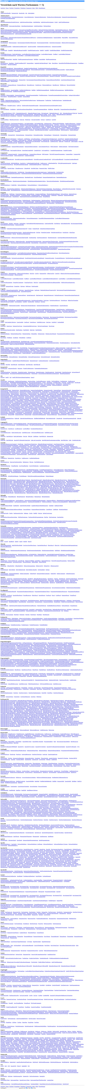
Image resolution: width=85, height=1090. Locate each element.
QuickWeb (44, 692)
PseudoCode (67, 141)
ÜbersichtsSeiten (36, 763)
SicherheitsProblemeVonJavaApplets (9, 385)
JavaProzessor (11, 381)
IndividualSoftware (36, 803)
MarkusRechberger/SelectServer (23, 703)
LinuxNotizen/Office (37, 449)
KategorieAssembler (56, 46)
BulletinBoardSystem (5, 905)
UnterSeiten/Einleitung (6, 767)
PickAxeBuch (4, 96)
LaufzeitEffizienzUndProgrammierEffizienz (11, 630)
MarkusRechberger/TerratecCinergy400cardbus (39, 721)
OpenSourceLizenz (12, 581)
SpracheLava (11, 428)
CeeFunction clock (19, 127)
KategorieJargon (54, 412)
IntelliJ (7, 377)
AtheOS (17, 541)
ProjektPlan (29, 676)
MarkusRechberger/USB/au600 (19, 719)
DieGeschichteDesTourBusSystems (28, 100)
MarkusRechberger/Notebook (23, 480)
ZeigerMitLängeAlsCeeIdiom (35, 32)
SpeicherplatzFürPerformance (7, 313)
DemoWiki (64, 1037)
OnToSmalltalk (41, 569)
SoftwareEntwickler (5, 242)
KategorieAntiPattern (16, 410)
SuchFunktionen (4, 305)
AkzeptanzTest (62, 913)
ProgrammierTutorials (56, 633)
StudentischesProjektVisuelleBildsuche (9, 676)
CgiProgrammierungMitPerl (7, 501)
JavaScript (64, 382)
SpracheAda (21, 13)
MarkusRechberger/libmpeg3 (30, 485)
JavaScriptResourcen (41, 381)
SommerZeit (26, 1076)
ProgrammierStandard (65, 628)
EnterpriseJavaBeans (23, 385)
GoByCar (19, 105)
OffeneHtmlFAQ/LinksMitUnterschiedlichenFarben (68, 500)
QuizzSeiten (17, 696)
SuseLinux (29, 451)
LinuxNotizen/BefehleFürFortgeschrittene (45, 309)
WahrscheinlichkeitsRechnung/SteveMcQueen (63, 886)
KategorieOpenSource (51, 403)
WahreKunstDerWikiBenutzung (28, 189)
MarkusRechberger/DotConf (35, 712)
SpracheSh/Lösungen (33, 854)
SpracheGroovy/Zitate (54, 859)
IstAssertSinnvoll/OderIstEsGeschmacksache (48, 373)
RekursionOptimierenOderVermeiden (24, 555)
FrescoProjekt (43, 675)
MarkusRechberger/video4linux (71, 491)
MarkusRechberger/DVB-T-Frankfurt (72, 485)
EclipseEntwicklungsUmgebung (47, 228)
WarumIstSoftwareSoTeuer (64, 810)
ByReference (4, 105)
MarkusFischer (43, 487)
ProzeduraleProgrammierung (44, 651)
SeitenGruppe (44, 763)
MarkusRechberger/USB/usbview (58, 701)
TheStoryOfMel (71, 560)
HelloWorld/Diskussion (66, 213)
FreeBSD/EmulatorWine (66, 50)
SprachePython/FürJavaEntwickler (34, 241)
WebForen (79, 1031)
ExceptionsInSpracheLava (7, 353)
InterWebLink (14, 364)
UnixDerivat (3, 985)
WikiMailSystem (74, 907)
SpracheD (72, 850)
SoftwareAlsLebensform (6, 32)
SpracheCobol (58, 851)
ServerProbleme (69, 618)
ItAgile (56, 22)
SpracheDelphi (29, 851)
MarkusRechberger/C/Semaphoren (8, 115)
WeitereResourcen (75, 734)
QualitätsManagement (38, 471)
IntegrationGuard (34, 360)
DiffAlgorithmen (4, 26)
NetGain (40, 513)
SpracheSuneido (14, 862)
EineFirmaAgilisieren (42, 237)
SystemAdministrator (28, 904)
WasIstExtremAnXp (72, 1069)
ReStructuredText (48, 923)
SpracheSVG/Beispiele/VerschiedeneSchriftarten (40, 74)
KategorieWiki (34, 409)
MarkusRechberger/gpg (53, 487)
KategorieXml (74, 391)
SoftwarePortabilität (14, 813)
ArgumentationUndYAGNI (68, 980)
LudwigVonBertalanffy (63, 1012)
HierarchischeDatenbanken (53, 181)
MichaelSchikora (30, 496)
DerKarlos (78, 189)
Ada (26, 13)
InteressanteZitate (15, 1080)
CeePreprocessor (48, 123)
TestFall (2, 912)
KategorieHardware (55, 413)
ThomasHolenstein (78, 936)
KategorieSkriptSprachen (27, 410)
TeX (29, 1066)
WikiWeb (49, 1031)
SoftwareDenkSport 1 (43, 185)
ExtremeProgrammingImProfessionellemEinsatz (41, 341)
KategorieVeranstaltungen (18, 398)
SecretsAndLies (4, 37)
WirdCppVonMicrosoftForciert (8, 1010)
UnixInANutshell (68, 349)
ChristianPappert (48, 135)
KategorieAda (15, 13)
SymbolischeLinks (76, 440)
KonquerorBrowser (12, 85)
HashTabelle (26, 330)
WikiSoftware (44, 809)
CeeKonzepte (48, 126)
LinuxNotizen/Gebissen (59, 444)
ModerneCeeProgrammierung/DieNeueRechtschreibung (63, 200)
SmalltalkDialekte (42, 795)
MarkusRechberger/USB (58, 486)
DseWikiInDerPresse (15, 190)
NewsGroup (51, 326)
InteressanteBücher (5, 109)
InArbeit (2, 348)
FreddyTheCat (21, 928)
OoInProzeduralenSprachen (7, 350)
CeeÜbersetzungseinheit (22, 130)
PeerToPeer (47, 945)
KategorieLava (23, 392)
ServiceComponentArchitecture (8, 777)
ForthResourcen (77, 735)
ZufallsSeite (54, 759)
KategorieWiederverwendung (42, 400)
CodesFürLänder (33, 312)
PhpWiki (30, 1048)
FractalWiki (54, 1048)
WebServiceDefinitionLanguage (8, 424)
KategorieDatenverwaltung (54, 401)
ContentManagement (5, 472)
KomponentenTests (5, 918)
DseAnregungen (4, 42)
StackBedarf (20, 876)
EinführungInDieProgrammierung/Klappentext (35, 203)
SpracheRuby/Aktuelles (37, 741)
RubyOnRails (12, 569)
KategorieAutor (15, 390)
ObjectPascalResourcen (6, 546)
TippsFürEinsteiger (41, 312)
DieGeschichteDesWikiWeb (7, 1031)
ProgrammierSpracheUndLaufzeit (8, 851)
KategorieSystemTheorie (35, 395)
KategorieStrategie (41, 403)
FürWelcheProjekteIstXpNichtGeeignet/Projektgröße (65, 521)
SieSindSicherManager (13, 476)
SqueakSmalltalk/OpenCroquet (62, 581)
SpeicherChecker (68, 832)
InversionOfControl (17, 562)
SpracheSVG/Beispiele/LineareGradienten (70, 76)
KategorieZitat (70, 414)
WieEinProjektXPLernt (56, 232)
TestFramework (4, 295)
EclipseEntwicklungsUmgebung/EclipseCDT (17, 228)
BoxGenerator (46, 317)
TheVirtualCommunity (73, 146)
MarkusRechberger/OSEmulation (8, 480)
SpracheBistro (71, 857)
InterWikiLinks (29, 364)
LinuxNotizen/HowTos (57, 535)
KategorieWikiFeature (52, 414)
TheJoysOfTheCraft (12, 560)
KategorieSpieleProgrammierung (8, 400)
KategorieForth (26, 409)
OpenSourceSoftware (5, 580)
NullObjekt (57, 550)
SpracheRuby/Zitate (27, 741)
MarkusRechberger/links (20, 492)
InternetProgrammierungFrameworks (9, 649)
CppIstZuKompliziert (5, 372)
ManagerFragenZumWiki (12, 290)
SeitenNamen (69, 764)
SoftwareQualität (37, 813)
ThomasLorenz (13, 937)
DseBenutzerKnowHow (12, 80)
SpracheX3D (40, 850)
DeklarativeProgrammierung (50, 648)
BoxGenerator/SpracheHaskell (7, 318)
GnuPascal (26, 322)
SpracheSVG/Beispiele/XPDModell (9, 74)
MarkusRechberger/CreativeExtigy (33, 718)
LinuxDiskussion (28, 209)
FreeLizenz (46, 300)
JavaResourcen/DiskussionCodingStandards (53, 210)
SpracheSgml (59, 853)
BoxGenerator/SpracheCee (17, 123)
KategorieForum (9, 286)
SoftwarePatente (38, 808)
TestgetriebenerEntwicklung (23, 247)
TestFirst (15, 913)
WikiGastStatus (14, 1043)
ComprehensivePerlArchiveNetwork (52, 610)
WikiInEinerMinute (5, 349)
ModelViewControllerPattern (68, 601)
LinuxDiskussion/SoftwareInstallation (56, 208)
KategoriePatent (57, 390)
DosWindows (79, 1055)
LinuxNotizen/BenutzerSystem (68, 80)
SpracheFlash (49, 866)
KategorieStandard (5, 396)
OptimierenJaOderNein (39, 555)
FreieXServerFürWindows (69, 312)
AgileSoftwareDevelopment (47, 22)
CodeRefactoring (54, 141)
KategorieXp (21, 396)
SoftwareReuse (30, 801)
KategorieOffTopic (27, 413)
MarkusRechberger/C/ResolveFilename (24, 114)
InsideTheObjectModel (25, 505)
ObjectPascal (51, 545)
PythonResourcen (18, 689)
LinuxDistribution (61, 449)
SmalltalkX (18, 796)
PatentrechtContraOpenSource (31, 581)
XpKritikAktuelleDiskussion (24, 208)
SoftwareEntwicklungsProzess (24, 254)
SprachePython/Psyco (57, 689)
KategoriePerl (74, 395)
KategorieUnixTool (64, 392)
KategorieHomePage (5, 410)
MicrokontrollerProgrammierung (55, 642)
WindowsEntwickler (20, 241)
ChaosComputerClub (19, 155)
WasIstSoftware (31, 372)
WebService (18, 777)
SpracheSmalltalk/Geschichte (28, 796)
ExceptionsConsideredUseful (7, 159)
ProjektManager (23, 476)
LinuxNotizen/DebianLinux (50, 450)
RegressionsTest (16, 912)
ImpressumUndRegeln (6, 981)
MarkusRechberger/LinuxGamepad (9, 444)
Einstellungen (42, 8)
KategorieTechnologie (67, 400)
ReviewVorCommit (41, 1018)
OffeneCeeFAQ (50, 127)
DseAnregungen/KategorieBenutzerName (35, 80)
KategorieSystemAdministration (69, 17)
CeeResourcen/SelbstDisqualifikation (56, 735)
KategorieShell (15, 399)
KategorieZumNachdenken (37, 390)
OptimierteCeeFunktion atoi (7, 128)
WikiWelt (8, 1044)
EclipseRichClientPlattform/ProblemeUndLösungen (12, 621)
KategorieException (49, 258)
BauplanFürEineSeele (6, 237)
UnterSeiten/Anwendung (47, 766)
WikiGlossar (69, 1043)
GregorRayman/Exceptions (7, 263)
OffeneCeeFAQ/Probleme (58, 123)
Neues (7, 8)
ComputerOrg (4, 154)
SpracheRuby (18, 741)
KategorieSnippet (15, 394)
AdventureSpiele (12, 840)
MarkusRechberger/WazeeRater (62, 704)
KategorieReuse (35, 404)
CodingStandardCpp (52, 163)
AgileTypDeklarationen (64, 22)
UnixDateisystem (65, 985)
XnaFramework (39, 295)
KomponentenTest (68, 912)
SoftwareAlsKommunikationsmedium (9, 29)
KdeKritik (17, 418)
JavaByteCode (46, 140)
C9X (9, 1066)
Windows (3, 1057)
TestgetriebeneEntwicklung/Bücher (68, 109)
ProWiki (60, 1048)
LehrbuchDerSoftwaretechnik (68, 189)
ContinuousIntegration (54, 360)
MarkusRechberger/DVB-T (35, 483)
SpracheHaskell (73, 851)
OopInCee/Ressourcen (70, 123)
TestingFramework (13, 295)
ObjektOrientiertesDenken (48, 550)
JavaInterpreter (4, 368)
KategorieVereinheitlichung (75, 407)
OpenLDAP (72, 581)
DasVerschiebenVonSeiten (24, 764)
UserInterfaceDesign (25, 195)
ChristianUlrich (11, 135)
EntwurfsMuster (27, 509)
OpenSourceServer (64, 580)
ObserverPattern (79, 601)
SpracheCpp (23, 163)
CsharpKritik (27, 168)
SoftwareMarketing (5, 813)
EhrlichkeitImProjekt (15, 341)
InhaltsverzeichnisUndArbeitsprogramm (65, 976)
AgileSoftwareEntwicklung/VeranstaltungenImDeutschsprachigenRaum (17, 342)
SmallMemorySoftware (32, 790)
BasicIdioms (55, 63)
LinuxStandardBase (15, 448)
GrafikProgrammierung (31, 651)
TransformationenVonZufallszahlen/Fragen (10, 291)
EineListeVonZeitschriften (16, 462)
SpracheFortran (26, 867)
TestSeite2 (3, 913)
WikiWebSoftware (28, 809)
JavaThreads (77, 382)
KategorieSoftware (14, 392)
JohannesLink (50, 436)
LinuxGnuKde (20, 322)
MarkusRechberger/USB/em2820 (8, 712)
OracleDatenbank (38, 177)
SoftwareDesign (64, 194)
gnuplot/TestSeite (53, 758)
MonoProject (35, 669)
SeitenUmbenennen (58, 766)
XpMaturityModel (58, 505)
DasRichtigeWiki (51, 172)
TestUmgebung (24, 912)
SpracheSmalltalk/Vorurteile (7, 794)
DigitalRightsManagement (32, 469)
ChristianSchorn (28, 135)
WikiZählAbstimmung (33, 1046)
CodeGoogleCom (22, 140)
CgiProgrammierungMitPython (8, 500)
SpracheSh (77, 857)
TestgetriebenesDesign (20, 194)
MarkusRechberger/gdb (36, 480)
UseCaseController (35, 119)
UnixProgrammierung (68, 649)
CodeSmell (29, 140)
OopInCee (43, 127)
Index (33, 8)
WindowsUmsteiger (70, 1055)
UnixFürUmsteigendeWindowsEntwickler (68, 241)
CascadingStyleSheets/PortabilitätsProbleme (31, 619)
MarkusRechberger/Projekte (56, 489)
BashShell (15, 59)
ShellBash (36, 59)
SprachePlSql (4, 855)
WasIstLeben (14, 372)
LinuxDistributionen (5, 450)
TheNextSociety (4, 927)
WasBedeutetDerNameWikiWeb (19, 1032)
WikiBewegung (79, 1039)
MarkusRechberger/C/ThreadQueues (31, 115)
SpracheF (48, 849)
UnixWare (9, 985)
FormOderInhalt (71, 555)
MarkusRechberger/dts (57, 492)
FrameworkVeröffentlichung (7, 296)
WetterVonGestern (52, 1010)
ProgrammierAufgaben (51, 631)
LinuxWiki (18, 451)
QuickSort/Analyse (23, 692)
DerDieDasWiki (60, 172)
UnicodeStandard (21, 881)
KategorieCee (62, 128)
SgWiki (22, 1044)
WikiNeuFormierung (23, 517)
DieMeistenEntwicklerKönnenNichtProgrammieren (25, 522)
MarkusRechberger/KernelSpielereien (22, 705)
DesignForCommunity (6, 146)
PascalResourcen (27, 595)
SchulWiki (3, 1044)
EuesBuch (19, 96)
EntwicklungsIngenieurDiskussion (52, 213)
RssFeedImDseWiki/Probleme (7, 224)
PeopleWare (31, 1022)
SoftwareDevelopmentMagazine (8, 808)
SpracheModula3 (51, 863)
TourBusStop (48, 100)
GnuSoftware (33, 322)
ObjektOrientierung (5, 550)
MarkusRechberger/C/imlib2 (40, 114)
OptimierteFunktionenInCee (25, 128)
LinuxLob (29, 446)
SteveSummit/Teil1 (24, 887)
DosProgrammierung (17, 650)
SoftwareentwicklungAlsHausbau (20, 32)
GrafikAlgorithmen (38, 26)
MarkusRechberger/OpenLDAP (40, 580)
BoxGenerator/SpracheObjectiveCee (41, 128)
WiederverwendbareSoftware (68, 805)
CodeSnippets (14, 140)
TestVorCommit (18, 914)
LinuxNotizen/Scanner (22, 454)
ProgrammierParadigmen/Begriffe (8, 591)
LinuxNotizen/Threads (35, 448)
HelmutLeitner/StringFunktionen (28, 305)
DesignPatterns (46, 196)
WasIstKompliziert (5, 373)
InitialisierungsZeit (17, 1076)
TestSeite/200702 (73, 758)
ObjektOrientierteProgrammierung (18, 550)
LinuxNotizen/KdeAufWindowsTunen (59, 1058)
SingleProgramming (49, 666)
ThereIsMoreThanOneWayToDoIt (67, 945)
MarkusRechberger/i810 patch (42, 713)
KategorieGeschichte (5, 394)
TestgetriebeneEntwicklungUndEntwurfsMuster (11, 509)
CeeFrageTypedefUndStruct (43, 977)
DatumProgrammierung (19, 651)
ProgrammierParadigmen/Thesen (42, 591)
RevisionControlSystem (6, 904)
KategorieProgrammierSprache (21, 401)
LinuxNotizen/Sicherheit (60, 451)
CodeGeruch (20, 138)
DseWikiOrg (57, 223)
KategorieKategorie (65, 391)
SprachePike (74, 866)
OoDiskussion (4, 210)
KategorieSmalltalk (5, 392)
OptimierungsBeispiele (23, 74)
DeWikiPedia (76, 1043)
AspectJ (32, 377)
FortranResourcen (39, 734)
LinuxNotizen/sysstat (21, 450)
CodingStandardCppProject (35, 164)
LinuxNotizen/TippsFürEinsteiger (69, 310)
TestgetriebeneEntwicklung (64, 249)
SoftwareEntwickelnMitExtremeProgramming (43, 268)
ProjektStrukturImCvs (65, 342)
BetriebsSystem (50, 907)
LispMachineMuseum (34, 458)
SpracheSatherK (19, 860)
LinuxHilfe (13, 450)
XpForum (22, 286)
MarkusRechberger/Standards (33, 490)
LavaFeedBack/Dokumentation (31, 55)
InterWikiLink (37, 364)
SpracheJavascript (12, 863)
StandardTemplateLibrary (57, 881)
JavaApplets (13, 383)
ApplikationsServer (73, 771)
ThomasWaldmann (12, 936)
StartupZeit (42, 1076)
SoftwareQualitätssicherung (7, 812)
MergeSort (3, 819)
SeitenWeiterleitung (52, 763)
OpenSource (3, 578)
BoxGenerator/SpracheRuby (71, 317)
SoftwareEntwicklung (35, 249)
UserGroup (3, 326)
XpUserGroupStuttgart (43, 326)
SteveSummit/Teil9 (51, 887)
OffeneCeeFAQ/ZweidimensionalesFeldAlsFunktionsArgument (57, 32)
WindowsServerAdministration (54, 17)
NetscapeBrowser (5, 86)
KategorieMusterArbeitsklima (45, 408)
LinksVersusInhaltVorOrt (22, 1018)
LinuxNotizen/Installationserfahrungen (9, 445)
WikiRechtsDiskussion (71, 208)
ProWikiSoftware (73, 800)
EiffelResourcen (27, 735)
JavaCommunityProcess (44, 146)
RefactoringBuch (10, 95)
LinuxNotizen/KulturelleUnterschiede (37, 533)
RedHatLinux (67, 450)
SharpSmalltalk (39, 796)
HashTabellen (38, 330)
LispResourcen (25, 458)
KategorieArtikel (28, 412)
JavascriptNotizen (5, 532)
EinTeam (38, 232)
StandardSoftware (5, 800)
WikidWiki (16, 1037)
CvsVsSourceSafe (18, 828)
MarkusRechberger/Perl (68, 489)
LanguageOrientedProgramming (49, 423)
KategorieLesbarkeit (43, 409)
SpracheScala (4, 860)
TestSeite (11, 8)
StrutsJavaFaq (4, 381)
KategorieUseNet (44, 392)
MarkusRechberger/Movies (18, 487)
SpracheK (23, 853)
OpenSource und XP (5, 825)
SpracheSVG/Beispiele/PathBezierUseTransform (61, 995)
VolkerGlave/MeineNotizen (60, 530)
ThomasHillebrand (28, 936)
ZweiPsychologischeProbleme (50, 618)
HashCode (61, 141)
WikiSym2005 (23, 1048)
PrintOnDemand (4, 569)
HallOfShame (35, 562)
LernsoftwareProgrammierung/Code (9, 142)
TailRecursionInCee (5, 126)
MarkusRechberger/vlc (19, 491)
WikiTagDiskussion (5, 209)
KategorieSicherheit (74, 404)
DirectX (19, 1066)
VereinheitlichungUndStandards (28, 977)
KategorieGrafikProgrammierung (53, 396)
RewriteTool (23, 950)
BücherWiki (57, 109)
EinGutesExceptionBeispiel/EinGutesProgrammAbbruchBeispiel (15, 69)
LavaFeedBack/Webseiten (64, 54)
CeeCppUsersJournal (5, 163)
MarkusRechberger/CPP (22, 483)
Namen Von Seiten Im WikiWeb (16, 344)
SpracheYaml (43, 863)
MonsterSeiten (25, 766)
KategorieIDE (47, 413)
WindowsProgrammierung (40, 650)
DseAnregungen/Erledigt (42, 42)
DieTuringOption (51, 203)
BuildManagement (26, 472)
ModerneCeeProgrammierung (7, 127)
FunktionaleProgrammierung (75, 654)
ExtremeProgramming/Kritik (75, 268)
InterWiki (8, 364)
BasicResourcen (4, 63)
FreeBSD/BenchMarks (55, 50)
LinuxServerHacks (65, 446)
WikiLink (30, 436)
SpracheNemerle (68, 849)
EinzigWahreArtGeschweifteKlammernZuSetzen (51, 1084)
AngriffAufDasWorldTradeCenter (24, 1062)
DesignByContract (11, 105)
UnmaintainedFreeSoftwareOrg (23, 300)
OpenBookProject (60, 582)
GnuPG (2, 322)
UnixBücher (13, 109)
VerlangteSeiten (76, 764)
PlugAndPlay (65, 37)
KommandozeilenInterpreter (41, 368)
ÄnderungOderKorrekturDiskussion (9, 208)
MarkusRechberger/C (54, 113)
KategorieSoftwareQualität (7, 395)
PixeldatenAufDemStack (29, 876)
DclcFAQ (32, 273)
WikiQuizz (38, 696)
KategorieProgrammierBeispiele (59, 74)
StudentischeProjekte (53, 680)
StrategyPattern (30, 601)
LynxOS (6, 541)
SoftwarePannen (4, 805)
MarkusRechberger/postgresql (7, 486)
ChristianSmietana (20, 135)
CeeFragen (62, 124)
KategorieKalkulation (39, 407)
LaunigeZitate (50, 1080)
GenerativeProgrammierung (39, 649)
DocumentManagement (16, 472)
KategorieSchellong (36, 391)
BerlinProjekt (78, 673)
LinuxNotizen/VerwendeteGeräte (22, 537)
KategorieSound (43, 410)
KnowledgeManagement (6, 469)
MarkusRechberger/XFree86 (7, 492)
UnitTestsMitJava (55, 381)
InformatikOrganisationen (34, 356)
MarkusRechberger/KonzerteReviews (40, 703)
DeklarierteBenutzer (5, 81)
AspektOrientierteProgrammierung (26, 587)
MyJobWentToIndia (5, 945)
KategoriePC (55, 407)
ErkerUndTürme (56, 978)
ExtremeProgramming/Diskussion (58, 209)
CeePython (56, 124)
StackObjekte (39, 876)
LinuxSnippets (52, 449)
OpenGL (56, 578)
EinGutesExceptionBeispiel (7, 68)
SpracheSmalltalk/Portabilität (21, 795)
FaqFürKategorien (70, 309)
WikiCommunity (54, 146)
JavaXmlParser (20, 386)
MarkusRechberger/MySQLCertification (73, 722)
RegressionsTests (32, 918)
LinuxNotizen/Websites (6, 446)
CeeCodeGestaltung (28, 123)
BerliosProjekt (26, 675)
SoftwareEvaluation (64, 809)
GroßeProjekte (73, 680)
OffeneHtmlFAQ (12, 273)
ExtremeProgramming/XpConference (48, 664)
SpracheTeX (79, 853)
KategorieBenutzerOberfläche (53, 80)
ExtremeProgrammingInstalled (42, 269)
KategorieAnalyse (66, 395)
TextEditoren (26, 923)
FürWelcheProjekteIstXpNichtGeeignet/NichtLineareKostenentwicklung (17, 521)
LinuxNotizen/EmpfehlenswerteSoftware (67, 532)
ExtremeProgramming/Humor (62, 267)
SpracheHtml (56, 858)
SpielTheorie (16, 836)
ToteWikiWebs (80, 1044)
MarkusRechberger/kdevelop (45, 481)
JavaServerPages (31, 381)
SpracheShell (68, 781)
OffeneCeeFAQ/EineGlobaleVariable (19, 237)
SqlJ (11, 377)
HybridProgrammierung (69, 642)
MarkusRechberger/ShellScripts (74, 701)
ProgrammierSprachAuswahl (67, 632)
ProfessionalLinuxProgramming (8, 451)
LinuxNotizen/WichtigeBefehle (22, 535)
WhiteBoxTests (4, 919)
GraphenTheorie (23, 932)
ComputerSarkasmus (29, 155)
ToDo (77, 945)
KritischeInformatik (45, 356)
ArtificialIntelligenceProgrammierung (55, 650)
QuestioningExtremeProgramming (36, 267)
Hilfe (37, 8)
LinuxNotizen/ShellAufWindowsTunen (27, 1055)
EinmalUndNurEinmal (36, 978)
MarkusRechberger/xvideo (48, 483)
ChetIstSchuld (58, 372)
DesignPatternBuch (12, 96)
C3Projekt (11, 675)
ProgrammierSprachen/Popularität (32, 633)
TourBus (2, 100)
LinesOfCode (61, 138)
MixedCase (27, 119)
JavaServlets (65, 385)
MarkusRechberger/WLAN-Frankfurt (71, 490)
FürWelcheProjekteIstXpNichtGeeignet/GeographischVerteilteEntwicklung (66, 246)
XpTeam (2, 1069)
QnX (6, 1066)
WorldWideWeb (22, 1034)
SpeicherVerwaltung (59, 832)
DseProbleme (23, 223)
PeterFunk (16, 614)
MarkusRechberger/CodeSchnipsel (8, 138)
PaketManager (4, 476)
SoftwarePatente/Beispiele (43, 76)
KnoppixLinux (28, 449)
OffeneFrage (3, 566)
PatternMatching (22, 601)
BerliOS (25, 541)
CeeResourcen (27, 127)
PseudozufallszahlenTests (42, 918)
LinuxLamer (46, 449)
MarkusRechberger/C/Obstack (7, 114)
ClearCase (22, 119)
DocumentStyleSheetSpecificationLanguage (68, 423)
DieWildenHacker (59, 203)
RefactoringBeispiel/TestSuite (38, 69)
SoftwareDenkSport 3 (5, 185)
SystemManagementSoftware (46, 469)
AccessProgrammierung (6, 650)
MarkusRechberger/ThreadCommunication (10, 726)
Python (69, 687)
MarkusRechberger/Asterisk (66, 487)
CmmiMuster (49, 509)
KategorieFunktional (15, 404)
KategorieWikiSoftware (6, 398)
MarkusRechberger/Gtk (30, 489)
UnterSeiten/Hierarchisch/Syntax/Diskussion (55, 212)
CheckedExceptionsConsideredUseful (42, 159)
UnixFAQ (57, 273)
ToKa (11, 945)
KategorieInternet (43, 398)
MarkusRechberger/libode (6, 481)
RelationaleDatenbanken (6, 181)
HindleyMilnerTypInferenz (44, 962)
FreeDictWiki (31, 301)
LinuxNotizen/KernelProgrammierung (49, 528)
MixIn (78, 348)
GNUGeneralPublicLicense (37, 432)
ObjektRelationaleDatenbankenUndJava (37, 181)
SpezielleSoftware (22, 801)
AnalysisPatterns (4, 605)
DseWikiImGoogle (25, 341)
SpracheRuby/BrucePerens (7, 742)
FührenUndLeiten (79, 980)
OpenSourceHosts (74, 580)
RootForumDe (35, 286)
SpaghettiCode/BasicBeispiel (41, 63)
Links (70, 440)
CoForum (3, 286)
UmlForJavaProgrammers (6, 282)
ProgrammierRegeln (13, 628)
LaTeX (2, 1066)
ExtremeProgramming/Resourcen (57, 269)
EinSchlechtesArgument (6, 233)
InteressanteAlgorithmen (14, 26)
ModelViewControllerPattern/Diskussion (39, 206)
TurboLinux (60, 450)
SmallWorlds (12, 790)
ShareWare (24, 1022)
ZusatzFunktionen (64, 305)
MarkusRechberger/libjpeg (72, 483)
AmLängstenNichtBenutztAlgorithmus (9, 523)
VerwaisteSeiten (17, 766)
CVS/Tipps (29, 941)
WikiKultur (24, 1039)
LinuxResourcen (59, 445)
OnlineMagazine (4, 573)
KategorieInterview (42, 394)
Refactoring (51, 730)
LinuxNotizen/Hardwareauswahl (8, 449)
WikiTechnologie (26, 1045)
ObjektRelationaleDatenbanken (67, 181)
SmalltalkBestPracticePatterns (54, 605)
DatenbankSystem (29, 177)
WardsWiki (36, 1037)
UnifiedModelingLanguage (22, 424)
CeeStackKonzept (54, 128)
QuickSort (15, 692)
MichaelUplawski (21, 496)
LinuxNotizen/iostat (44, 446)
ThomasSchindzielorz (38, 936)
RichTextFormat (33, 923)
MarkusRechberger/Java (34, 385)
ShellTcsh (20, 782)
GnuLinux (48, 322)
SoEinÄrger (72, 232)
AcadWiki (26, 1043)
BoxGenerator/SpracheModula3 (36, 318)
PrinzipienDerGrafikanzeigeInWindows (10, 351)
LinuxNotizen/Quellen (42, 445)
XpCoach (47, 1069)
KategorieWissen (24, 394)
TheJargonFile (14, 928)
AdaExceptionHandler (6, 13)
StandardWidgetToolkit (31, 881)
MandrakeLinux (73, 446)
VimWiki (3, 1043)
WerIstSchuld (34, 373)
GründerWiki (18, 1039)
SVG (78, 746)
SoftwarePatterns (65, 605)
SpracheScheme (67, 863)
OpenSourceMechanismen (71, 582)
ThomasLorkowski (5, 937)
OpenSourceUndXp (16, 826)
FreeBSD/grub (4, 50)
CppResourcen (43, 163)
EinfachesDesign (73, 194)
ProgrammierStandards (26, 630)
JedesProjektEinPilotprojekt (29, 232)
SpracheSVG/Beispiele (55, 76)
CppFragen (74, 163)
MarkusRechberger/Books (7, 490)
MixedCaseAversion (14, 119)
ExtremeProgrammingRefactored (24, 268)
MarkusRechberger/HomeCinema (50, 712)
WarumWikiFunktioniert (45, 1048)
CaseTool (54, 119)
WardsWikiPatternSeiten (33, 600)
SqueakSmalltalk (77, 795)
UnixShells (42, 985)
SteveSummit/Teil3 (70, 887)
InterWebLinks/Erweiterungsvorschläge (51, 440)
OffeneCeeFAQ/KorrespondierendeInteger (70, 273)
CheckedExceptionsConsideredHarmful (24, 159)
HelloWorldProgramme (44, 1062)
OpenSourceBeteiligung (71, 578)
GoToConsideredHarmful (57, 159)
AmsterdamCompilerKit (27, 150)
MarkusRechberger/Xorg (44, 491)
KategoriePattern (79, 409)
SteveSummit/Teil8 (15, 887)
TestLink (25, 436)
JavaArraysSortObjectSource (29, 545)
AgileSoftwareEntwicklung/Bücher (25, 109)
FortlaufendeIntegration (6, 360)
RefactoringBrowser (47, 85)
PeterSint (27, 614)
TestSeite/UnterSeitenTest (59, 764)
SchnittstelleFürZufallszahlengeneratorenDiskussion (61, 206)
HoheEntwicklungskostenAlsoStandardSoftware (66, 816)
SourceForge (3, 827)
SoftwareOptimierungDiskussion (39, 208)
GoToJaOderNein (33, 554)
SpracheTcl (28, 862)
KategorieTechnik (37, 412)
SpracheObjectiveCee (5, 123)
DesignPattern (15, 196)
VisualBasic (81, 63)
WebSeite (48, 759)
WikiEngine (71, 1052)
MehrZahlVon (19, 1010)
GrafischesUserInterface (70, 999)
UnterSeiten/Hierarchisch (6, 763)
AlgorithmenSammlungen (27, 26)
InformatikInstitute (13, 356)
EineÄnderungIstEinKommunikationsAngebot (11, 232)
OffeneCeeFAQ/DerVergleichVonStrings (59, 1013)
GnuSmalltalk (60, 322)
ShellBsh (33, 90)
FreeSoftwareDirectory (55, 300)
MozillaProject (42, 669)
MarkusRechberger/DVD (6, 489)
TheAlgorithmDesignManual (53, 194)
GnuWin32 (54, 322)
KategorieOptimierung (34, 401)
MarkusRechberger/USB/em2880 (22, 716)
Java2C (49, 114)
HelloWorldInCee (65, 130)
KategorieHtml (60, 403)
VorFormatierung (11, 1018)
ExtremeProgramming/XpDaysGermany (10, 1071)
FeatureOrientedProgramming (23, 666)
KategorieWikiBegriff (74, 392)
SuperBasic (11, 63)
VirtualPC (11, 1003)
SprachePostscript (54, 855)
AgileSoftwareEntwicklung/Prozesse (9, 246)
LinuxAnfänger (49, 454)
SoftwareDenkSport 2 (32, 185)
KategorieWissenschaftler (25, 391)
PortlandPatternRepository (60, 600)
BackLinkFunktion (16, 54)
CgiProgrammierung (27, 642)
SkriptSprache (65, 851)
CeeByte (16, 128)
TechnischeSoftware (77, 814)
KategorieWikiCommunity (18, 146)
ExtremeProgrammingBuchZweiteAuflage (58, 95)
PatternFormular (76, 600)
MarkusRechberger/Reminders (32, 487)
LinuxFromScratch (32, 454)
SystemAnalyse (77, 904)
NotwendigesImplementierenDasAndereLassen (36, 172)
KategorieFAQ (43, 273)
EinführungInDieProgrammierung (42, 201)
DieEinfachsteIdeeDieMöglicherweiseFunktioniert (12, 203)
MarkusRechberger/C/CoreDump (48, 115)
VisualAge (3, 1007)
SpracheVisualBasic (12, 64)
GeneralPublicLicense (6, 432)
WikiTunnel (35, 1044)
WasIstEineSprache (52, 237)
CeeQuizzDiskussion (66, 127)
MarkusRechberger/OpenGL (40, 578)
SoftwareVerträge (34, 807)
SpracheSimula (11, 860)
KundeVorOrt (4, 1018)
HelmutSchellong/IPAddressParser (18, 750)
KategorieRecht (18, 413)
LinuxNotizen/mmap (5, 448)
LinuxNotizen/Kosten (24, 445)
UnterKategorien (17, 990)
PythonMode (24, 687)
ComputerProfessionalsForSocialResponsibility (49, 282)
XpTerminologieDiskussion (14, 210)
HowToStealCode (45, 141)
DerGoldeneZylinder (5, 190)
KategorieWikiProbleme (59, 399)
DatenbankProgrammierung (17, 177)
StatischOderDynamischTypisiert (8, 557)
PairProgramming (5, 659)
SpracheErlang (72, 853)
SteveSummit (43, 887)
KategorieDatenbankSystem (49, 177)
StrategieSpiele (4, 840)
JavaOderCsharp (34, 168)
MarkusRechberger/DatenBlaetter (66, 708)
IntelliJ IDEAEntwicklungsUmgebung (21, 377)
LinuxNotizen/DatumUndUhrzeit (19, 981)
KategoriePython (46, 412)
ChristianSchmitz (72, 135)
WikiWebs (15, 1041)
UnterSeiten (73, 766)
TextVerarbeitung (18, 923)
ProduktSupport (25, 625)
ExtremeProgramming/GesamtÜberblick (33, 659)
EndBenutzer (4, 80)
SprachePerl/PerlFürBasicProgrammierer (68, 63)
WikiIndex (73, 1044)
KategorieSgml (28, 414)
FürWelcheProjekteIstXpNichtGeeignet (47, 522)
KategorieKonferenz (63, 410)
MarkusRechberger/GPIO (19, 482)
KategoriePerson (46, 391)
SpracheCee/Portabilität (54, 130)
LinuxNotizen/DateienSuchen (7, 535)
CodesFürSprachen (60, 309)
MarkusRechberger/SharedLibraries (9, 723)
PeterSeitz (3, 614)
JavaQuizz (48, 385)
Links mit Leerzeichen (36, 440)
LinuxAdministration (29, 17)
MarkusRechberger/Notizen (56, 485)
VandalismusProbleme (6, 618)
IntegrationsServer (38, 772)
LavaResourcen (18, 428)
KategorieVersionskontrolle (29, 403)
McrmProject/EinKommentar (23, 233)
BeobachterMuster (63, 509)
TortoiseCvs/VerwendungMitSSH (60, 501)
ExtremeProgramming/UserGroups (9, 664)
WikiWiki (12, 1045)
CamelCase (48, 119)
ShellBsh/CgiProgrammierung (57, 90)
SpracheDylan (42, 858)
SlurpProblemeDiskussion (73, 212)
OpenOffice (20, 581)
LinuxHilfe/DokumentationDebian (46, 218)
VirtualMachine (14, 465)
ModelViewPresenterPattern (46, 600)
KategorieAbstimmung (6, 390)
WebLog (69, 1031)
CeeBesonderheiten (72, 126)
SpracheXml (78, 864)
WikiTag (2, 1040)
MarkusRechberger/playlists (21, 486)
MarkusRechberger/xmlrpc (73, 482)
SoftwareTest (79, 804)
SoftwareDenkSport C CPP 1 (8, 113)
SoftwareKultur (51, 816)
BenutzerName (14, 81)
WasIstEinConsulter (45, 232)
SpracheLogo (42, 866)
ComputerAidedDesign (23, 154)
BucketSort (3, 821)
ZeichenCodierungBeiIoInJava (38, 353)
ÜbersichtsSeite (44, 758)
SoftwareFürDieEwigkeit (28, 201)
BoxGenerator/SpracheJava (35, 317)
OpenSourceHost (45, 582)
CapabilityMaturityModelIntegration (20, 360)
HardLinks (3, 440)
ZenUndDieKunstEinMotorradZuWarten (20, 1084)
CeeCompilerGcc (75, 127)
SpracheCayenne (23, 857)
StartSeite (3, 8)
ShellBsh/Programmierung (19, 91)
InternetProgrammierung (6, 655)
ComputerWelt (77, 154)
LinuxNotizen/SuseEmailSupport (40, 900)
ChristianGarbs (55, 135)
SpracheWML (53, 864)
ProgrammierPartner (45, 633)
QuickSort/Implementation (34, 692)
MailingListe (26, 462)
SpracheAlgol (35, 866)
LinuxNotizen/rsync (69, 444)
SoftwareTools (20, 809)
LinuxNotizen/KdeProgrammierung (65, 536)
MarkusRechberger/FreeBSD (20, 50)
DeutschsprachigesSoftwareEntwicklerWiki (20, 242)
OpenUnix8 (80, 578)
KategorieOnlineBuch (20, 95)
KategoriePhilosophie (29, 400)
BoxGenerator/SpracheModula (57, 317)
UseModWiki (46, 995)
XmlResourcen (11, 735)
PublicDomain (4, 683)
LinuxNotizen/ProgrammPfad (7, 537)
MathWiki (42, 1040)
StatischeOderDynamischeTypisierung (56, 554)
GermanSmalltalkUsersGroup (30, 326)
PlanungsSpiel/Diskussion (6, 206)
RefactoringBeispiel (18, 68)
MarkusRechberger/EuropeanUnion (35, 719)
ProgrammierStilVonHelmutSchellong (65, 333)
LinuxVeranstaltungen (68, 445)
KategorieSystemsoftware (33, 392)
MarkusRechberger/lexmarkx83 (45, 482)
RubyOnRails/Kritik (50, 418)
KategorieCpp (45, 164)
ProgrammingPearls (63, 659)
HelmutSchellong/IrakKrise (54, 750)
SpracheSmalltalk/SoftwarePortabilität (55, 795)
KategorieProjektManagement (39, 414)
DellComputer (45, 154)
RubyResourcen (4, 737)
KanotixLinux (41, 453)
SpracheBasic (4, 64)
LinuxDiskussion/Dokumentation (8, 214)
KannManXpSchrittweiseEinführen (58, 1069)
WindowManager (49, 476)
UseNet (31, 513)
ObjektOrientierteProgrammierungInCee (29, 124)
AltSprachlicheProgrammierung (38, 645)
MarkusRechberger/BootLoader (8, 703)
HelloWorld (35, 1062)
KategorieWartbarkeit (24, 399)
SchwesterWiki (67, 1045)
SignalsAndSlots (57, 37)
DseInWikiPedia (23, 348)
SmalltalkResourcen (29, 734)
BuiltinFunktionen (54, 305)
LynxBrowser (4, 85)
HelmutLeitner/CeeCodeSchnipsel (8, 130)
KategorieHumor (4, 407)
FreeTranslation (18, 301)
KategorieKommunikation (77, 413)
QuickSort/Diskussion (38, 213)
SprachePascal (42, 595)
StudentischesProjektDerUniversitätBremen (31, 190)
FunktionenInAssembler (6, 46)
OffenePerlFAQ (4, 273)
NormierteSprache (19, 859)
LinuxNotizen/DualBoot (21, 536)
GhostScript (12, 754)
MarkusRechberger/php (6, 487)
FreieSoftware (4, 814)
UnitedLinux (20, 444)
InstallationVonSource (39, 827)
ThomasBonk (70, 936)
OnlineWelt (53, 573)
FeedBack (55, 54)
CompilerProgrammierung (56, 150)
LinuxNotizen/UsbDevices (29, 532)
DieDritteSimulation (36, 200)
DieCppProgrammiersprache (64, 163)
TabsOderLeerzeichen (23, 554)
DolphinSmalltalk (18, 794)
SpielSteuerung (43, 836)
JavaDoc (49, 381)
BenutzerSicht (22, 80)
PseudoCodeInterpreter (18, 141)
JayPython (3, 687)
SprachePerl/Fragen (29, 290)
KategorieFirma (76, 408)
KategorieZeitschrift (66, 390)
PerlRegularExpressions (6, 610)
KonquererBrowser (21, 85)
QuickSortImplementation (6, 692)
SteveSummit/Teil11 (5, 887)
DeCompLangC (45, 113)
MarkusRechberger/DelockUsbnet (58, 713)
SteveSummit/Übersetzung (46, 886)
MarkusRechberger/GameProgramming (48, 663)
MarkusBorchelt (44, 490)
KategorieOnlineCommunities (7, 413)
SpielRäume (50, 836)
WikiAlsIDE (72, 29)
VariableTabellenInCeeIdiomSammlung (10, 124)
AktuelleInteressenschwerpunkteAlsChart (33, 31)
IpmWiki (8, 1043)
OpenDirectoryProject (44, 581)
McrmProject (18, 669)
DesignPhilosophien (45, 195)
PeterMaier (39, 614)
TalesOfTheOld (42, 562)
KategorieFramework (49, 295)
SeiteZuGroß (35, 759)
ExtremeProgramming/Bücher (40, 109)
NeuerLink (3, 436)
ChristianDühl (4, 135)
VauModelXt (16, 505)
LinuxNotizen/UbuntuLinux (30, 444)
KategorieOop (43, 404)
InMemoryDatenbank (5, 177)
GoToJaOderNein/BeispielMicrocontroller (55, 69)
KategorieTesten (63, 412)
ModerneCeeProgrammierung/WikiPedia (60, 651)
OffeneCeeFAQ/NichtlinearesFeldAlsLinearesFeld (12, 31)
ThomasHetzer (63, 936)
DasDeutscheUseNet (18, 513)
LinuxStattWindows (69, 453)
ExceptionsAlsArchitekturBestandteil (52, 31)
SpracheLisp (18, 458)
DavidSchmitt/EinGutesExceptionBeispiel (47, 68)
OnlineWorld (33, 573)
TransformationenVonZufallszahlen (9, 1012)
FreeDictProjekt (11, 300)
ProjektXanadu (58, 673)
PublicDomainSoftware (33, 683)
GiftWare (14, 1022)
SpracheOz (46, 855)
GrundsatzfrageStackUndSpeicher (17, 832)
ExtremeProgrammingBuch (32, 95)
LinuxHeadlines (70, 451)
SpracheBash (42, 59)
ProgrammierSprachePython (63, 631)
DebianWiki (58, 1046)
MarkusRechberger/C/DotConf (70, 113)
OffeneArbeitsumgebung (29, 566)
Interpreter (20, 368)
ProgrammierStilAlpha (22, 632)
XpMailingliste (4, 1072)
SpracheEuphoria (14, 858)
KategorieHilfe (12, 412)
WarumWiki (20, 1052)
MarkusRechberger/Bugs (32, 481)
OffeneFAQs (47, 566)
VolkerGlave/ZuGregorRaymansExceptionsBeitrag (63, 262)
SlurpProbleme (4, 619)
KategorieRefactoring (25, 390)
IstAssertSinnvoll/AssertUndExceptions (23, 263)
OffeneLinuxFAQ (18, 274)
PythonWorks (26, 689)
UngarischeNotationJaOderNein (8, 555)
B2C (61, 113)
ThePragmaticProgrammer (61, 927)
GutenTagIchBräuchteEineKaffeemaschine (67, 237)
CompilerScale (37, 150)
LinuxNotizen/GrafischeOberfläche (9, 530)
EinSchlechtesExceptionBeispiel (8, 71)
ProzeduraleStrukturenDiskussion (74, 209)
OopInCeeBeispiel (70, 69)
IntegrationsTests (23, 918)
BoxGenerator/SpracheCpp (7, 164)
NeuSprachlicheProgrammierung (35, 517)
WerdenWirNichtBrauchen (7, 522)
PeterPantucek (46, 614)
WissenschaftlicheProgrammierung (54, 649)
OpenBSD (10, 50)
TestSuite (41, 914)
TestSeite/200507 (20, 759)
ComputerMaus (69, 154)
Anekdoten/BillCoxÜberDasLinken (9, 172)
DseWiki (11, 223)
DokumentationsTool (5, 950)
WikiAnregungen (13, 42)
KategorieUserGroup (17, 326)
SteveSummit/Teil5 (34, 887)
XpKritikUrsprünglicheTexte (7, 418)
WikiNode (45, 1039)
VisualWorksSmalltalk (64, 796)
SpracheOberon (70, 864)
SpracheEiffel (42, 854)
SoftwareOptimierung (56, 803)
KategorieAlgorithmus (6, 399)
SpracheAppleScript (52, 754)
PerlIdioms (9, 337)
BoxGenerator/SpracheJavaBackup (9, 386)
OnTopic (48, 569)
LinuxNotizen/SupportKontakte (75, 530)
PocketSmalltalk (33, 795)
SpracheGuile (57, 850)
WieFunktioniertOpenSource (7, 582)
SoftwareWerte (53, 804)
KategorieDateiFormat (67, 408)
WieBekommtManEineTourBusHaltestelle (10, 101)
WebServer (18, 771)
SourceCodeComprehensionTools (70, 140)
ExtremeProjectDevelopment (7, 267)
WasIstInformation (40, 372)
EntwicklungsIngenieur (64, 253)
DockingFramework (59, 295)
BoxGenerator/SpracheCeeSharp (59, 126)
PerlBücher (50, 109)
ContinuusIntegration (43, 360)
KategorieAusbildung (40, 396)
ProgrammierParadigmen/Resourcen (59, 591)
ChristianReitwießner (38, 135)
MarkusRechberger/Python (42, 489)
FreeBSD (47, 50)
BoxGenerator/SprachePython (51, 318)
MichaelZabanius (46, 496)
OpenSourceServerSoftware (63, 772)
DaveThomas (47, 936)
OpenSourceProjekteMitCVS (34, 501)
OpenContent (51, 580)
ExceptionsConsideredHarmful (71, 159)
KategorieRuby (45, 395)
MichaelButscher (12, 496)
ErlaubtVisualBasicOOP (20, 63)
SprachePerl (32, 609)
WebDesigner (37, 1034)
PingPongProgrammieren (20, 637)
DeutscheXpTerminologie (72, 1072)
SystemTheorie (4, 908)
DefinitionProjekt (50, 673)
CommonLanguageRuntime (51, 424)
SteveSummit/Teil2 (24, 886)
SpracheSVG (21, 746)
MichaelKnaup (4, 496)
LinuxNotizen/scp (25, 448)
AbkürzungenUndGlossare (66, 978)
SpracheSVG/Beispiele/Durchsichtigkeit (10, 76)
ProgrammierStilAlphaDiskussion (21, 206)
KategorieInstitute (32, 394)
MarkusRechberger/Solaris (57, 491)
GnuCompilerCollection (15, 150)
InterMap (3, 364)
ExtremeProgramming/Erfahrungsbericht (24, 269)
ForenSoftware (45, 813)
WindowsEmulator (61, 1055)
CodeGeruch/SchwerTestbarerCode (49, 138)
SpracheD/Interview (38, 857)
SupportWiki (59, 900)
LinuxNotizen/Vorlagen (46, 448)
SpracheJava (49, 382)
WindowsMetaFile (35, 1058)
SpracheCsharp (10, 168)
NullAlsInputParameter (67, 31)
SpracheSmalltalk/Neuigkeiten (8, 796)
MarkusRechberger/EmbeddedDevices (51, 718)
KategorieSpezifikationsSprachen (21, 395)
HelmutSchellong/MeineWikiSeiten (9, 764)
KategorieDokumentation (6, 218)
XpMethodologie (64, 1071)
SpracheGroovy (59, 863)
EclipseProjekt (36, 228)
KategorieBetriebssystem (6, 409)
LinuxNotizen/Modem (6, 453)
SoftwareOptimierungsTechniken (8, 809)
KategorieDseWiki (19, 224)
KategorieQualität (78, 396)
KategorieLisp (72, 398)
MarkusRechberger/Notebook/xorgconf (33, 710)
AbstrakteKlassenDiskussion (16, 209)
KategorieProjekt (57, 408)
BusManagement (40, 100)
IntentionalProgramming (6, 660)
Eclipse (30, 228)
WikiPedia (69, 1039)
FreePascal (37, 301)
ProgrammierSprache (40, 628)
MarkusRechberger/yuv (70, 486)
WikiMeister (42, 1046)
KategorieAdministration (40, 17)
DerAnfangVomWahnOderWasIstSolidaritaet (20, 373)
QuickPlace (49, 692)
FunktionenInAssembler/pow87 (19, 46)
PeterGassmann (9, 614)
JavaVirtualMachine (21, 383)
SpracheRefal (75, 863)
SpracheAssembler (32, 46)
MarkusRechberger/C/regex (34, 113)
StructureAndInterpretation (7, 38)
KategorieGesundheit (26, 404)
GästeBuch (3, 95)
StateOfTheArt (4, 560)
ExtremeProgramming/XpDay (16, 659)
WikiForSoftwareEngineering (68, 282)
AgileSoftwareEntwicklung (26, 22)
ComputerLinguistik (12, 154)
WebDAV (8, 1032)
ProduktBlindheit (43, 625)
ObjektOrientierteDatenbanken (20, 181)
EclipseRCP (3, 228)
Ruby (55, 741)
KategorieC (19, 115)
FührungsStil (41, 891)
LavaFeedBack (20, 55)
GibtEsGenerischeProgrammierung (9, 653)
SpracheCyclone (65, 854)
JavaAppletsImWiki (5, 341)
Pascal (53, 595)
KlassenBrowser (30, 85)
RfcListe (31, 462)
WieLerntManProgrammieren (7, 637)
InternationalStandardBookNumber (9, 881)
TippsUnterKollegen (5, 941)
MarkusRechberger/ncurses (59, 481)
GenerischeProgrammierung (39, 646)
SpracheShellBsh (14, 90)
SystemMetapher (61, 905)
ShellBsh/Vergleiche (5, 90)
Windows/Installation (25, 1058)
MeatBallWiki (62, 1043)
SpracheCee (57, 127)
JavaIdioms (15, 337)
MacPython (39, 689)
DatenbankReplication (61, 177)
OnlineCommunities (24, 573)
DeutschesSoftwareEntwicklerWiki (56, 242)
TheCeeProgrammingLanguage (46, 124)
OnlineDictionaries (70, 573)
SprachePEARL (4, 850)
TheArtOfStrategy (27, 562)
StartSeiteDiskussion (5, 213)
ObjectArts (57, 545)
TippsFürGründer (24, 312)
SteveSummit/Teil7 (60, 887)
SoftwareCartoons (53, 810)
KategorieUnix (80, 394)
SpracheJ (3, 377)
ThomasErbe (20, 936)
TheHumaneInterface (30, 928)
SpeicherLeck (38, 832)
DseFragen (16, 223)
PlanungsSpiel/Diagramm (26, 836)
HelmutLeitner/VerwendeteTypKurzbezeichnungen (18, 962)
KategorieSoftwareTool (6, 403)
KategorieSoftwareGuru (63, 398)
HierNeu (46, 517)
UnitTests (10, 919)
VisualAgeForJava (28, 282)
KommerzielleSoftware (55, 807)
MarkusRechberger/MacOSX (56, 703)
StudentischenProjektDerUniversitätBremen (52, 190)
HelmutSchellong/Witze (16, 333)
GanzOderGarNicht (61, 522)
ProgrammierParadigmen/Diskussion (41, 209)
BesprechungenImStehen (40, 342)
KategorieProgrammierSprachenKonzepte (71, 630)
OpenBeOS (11, 541)
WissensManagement (49, 471)
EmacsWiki (3, 1039)
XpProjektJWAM (57, 675)
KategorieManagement (17, 403)
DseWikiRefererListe (39, 462)
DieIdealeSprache (26, 200)
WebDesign (12, 194)
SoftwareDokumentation (32, 218)
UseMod (40, 995)
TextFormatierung (57, 923)
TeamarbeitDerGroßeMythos (13, 189)
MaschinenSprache (59, 860)
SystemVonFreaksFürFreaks (19, 310)
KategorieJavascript (51, 394)
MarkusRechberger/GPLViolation (8, 483)
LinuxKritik (3, 419)
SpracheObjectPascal (42, 545)
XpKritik (79, 418)
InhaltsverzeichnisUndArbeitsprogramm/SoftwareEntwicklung (15, 249)
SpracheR (36, 849)
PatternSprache (23, 600)
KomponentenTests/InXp (54, 351)
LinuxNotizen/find (25, 453)
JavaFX (44, 382)
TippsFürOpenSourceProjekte (20, 578)
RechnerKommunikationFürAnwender (35, 310)
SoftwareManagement (59, 469)
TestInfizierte (9, 913)
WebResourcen (4, 734)
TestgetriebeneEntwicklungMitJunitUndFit (37, 981)
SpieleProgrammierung (28, 650)
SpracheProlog (66, 866)
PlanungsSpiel (36, 836)
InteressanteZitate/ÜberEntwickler (50, 241)
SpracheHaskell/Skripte (12, 866)
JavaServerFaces (67, 383)
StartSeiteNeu (60, 517)
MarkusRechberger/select (17, 485)
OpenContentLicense (16, 432)
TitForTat (36, 282)
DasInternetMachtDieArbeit (57, 201)
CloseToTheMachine (34, 465)
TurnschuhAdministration (17, 17)
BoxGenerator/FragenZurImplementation (66, 290)
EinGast (14, 233)
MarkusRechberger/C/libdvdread (64, 114)
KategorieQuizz (77, 400)
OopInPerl (16, 348)
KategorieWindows (29, 407)
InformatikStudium (23, 356)
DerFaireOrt (3, 189)
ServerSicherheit (52, 772)
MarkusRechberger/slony (32, 492)
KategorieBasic (30, 63)
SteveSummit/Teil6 (5, 886)
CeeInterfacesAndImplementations (45, 37)
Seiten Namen (66, 766)
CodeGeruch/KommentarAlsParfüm (23, 33)
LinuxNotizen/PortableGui (16, 532)
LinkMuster (36, 436)
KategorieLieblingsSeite (55, 395)
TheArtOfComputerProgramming (57, 154)
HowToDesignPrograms (6, 196)
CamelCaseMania (5, 119)
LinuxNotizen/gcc (70, 449)
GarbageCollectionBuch (74, 95)
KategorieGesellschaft (55, 391)
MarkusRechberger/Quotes (19, 481)
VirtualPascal (73, 595)
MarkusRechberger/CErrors (45, 492)
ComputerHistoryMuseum (35, 154)
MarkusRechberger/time (34, 486)
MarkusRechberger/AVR (46, 486)
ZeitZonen (10, 1076)
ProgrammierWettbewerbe (39, 631)
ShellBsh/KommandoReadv (42, 90)
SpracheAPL (3, 866)
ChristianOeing (63, 135)
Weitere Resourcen (66, 736)
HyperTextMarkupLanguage (19, 423)
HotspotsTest (35, 914)
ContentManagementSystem (19, 469)
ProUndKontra (45, 980)
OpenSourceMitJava (5, 383)
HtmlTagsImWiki (5, 344)
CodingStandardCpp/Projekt (32, 163)
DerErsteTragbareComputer (7, 155)
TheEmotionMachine (5, 465)
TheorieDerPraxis (57, 189)
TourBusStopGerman (57, 100)
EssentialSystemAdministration (8, 18)
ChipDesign (60, 195)
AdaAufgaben (31, 13)
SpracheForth (22, 862)
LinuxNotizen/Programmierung (19, 446)
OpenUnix (17, 582)
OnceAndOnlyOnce (73, 37)
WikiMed (20, 1043)
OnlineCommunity (63, 146)
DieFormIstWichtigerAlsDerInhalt (46, 29)
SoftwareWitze (30, 816)
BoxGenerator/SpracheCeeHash (73, 124)
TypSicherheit (14, 786)
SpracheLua (17, 853)
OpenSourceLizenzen (5, 583)
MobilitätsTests (72, 918)
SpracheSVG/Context (30, 746)
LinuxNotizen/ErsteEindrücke (67, 533)
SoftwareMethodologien (63, 801)
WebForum (28, 286)
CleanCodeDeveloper (5, 140)
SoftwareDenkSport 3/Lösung (61, 844)
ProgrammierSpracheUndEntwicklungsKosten (47, 253)
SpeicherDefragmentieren (47, 832)
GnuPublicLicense (41, 322)
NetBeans (26, 513)
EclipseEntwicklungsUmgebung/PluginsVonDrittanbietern (31, 1012)
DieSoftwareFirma (46, 200)
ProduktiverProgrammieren (43, 639)
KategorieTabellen (65, 404)
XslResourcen (75, 736)
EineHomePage (32, 237)
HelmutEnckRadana (5, 333)
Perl (62, 610)
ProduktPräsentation (34, 625)
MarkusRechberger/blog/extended (65, 719)
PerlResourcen (76, 609)
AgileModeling (36, 22)
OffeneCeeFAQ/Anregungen (68, 42)
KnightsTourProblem (34, 958)
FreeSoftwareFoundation (37, 300)
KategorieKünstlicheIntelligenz (68, 401)
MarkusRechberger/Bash (6, 59)
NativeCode (3, 141)
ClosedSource (14, 825)
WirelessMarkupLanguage (7, 423)
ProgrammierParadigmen (73, 591)
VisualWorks (21, 1007)
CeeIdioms (31, 130)
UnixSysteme (9, 986)
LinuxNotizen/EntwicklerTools (8, 241)
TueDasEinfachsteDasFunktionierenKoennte (31, 173)
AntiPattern (69, 600)
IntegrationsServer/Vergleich (46, 771)
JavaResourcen (71, 381)
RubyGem (16, 742)
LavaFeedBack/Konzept (6, 54)
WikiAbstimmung (41, 1045)
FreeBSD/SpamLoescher (33, 50)
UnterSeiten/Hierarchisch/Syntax (72, 763)
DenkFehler (14, 185)
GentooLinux (33, 445)
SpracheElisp (68, 860)
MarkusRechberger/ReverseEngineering (53, 705)
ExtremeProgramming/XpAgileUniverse (10, 22)
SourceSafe (62, 826)
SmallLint (18, 790)
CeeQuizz (78, 123)
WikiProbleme (15, 618)
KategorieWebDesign (69, 195)
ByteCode (81, 141)
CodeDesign (9, 141)
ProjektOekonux (4, 675)
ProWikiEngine (28, 1044)
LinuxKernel (67, 448)
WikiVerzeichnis (80, 1046)
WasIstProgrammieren (65, 373)
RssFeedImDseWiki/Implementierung (35, 223)
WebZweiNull (56, 1031)
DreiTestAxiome (52, 912)
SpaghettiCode (21, 142)
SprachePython (37, 687)
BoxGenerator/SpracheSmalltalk (21, 317)
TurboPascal (3, 595)
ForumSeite (17, 8)
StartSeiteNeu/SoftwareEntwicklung (26, 246)
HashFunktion (19, 330)
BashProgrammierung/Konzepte (25, 59)
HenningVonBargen (73, 1013)
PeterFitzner (33, 614)
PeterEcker (22, 614)
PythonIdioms (22, 337)
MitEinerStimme (72, 501)
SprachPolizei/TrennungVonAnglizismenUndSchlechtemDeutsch (15, 978)
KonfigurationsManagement (71, 471)
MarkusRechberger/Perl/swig (59, 609)
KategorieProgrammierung (72, 405)
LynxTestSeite (42, 759)
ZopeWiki (64, 1046)
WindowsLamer (65, 1057)
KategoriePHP (11, 414)
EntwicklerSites (34, 242)
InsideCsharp (4, 168)
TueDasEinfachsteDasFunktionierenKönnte (52, 173)
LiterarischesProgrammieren (7, 639)
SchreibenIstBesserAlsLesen (61, 29)
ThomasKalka (4, 936)
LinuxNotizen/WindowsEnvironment (22, 527)
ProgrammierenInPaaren (66, 351)
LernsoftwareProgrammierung (26, 644)
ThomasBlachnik (55, 936)
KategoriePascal (20, 412)
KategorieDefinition (33, 408)
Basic (50, 63)
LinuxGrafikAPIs (79, 453)
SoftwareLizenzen (21, 816)
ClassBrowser (38, 85)
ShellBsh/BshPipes (69, 90)
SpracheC (80, 113)
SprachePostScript (5, 754)
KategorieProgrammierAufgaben (73, 399)
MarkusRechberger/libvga (6, 482)
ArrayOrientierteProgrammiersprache (9, 587)
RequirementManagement (6, 471)
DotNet (11, 513)
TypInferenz (3, 962)
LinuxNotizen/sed (16, 453)
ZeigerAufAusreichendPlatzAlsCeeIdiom (28, 29)
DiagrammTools (26, 954)
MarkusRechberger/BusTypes (12, 100)
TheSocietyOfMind (29, 560)
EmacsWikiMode (15, 1044)
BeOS (2, 541)
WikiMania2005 (9, 1040)
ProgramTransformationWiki (50, 1049)
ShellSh (2, 782)
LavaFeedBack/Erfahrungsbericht (8, 55)
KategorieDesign (30, 194)
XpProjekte (3, 680)
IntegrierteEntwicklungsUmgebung (9, 253)
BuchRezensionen (43, 95)
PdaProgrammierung (68, 646)
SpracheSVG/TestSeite (40, 746)
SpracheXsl (65, 853)
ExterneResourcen (38, 736)
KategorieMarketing (15, 408)
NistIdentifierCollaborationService (60, 777)
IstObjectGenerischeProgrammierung (68, 545)
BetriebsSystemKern (38, 905)
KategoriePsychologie (38, 413)
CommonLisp (4, 458)
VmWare (19, 1022)
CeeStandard (17, 131)
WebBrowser (63, 85)
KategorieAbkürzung (69, 409)
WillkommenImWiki (29, 344)
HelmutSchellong (26, 333)
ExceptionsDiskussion (77, 213)
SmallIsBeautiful (4, 790)
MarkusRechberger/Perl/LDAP (21, 609)
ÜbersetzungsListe (5, 462)
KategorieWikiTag (52, 398)
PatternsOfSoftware (46, 560)
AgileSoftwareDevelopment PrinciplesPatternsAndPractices (22, 37)
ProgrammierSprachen (6, 633)
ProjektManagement (59, 471)
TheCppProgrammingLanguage (21, 164)
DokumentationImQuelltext (19, 218)
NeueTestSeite (4, 758)
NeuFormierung (52, 517)
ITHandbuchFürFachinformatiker (54, 312)
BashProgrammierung (51, 59)
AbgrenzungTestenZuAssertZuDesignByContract (50, 105)
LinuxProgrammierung (58, 448)
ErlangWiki (62, 1041)
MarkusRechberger (72, 480)
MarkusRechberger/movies (31, 491)
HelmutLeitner (41, 333)
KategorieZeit (35, 398)
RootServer (45, 772)
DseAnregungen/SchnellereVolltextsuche (27, 42)
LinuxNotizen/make (37, 451)
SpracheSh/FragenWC (26, 291)
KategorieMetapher (76, 390)
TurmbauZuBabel (35, 1084)
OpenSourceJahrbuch (25, 582)
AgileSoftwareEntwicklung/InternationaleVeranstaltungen (44, 247)
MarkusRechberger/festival (60, 482)
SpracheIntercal (39, 855)
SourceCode (28, 142)
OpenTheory (50, 578)
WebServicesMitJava (57, 385)
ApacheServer (57, 771)
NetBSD (42, 50)
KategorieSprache (61, 394)
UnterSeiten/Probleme (78, 618)
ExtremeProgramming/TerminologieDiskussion (11, 212)
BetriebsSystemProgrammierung (37, 653)
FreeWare (43, 301)
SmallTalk (23, 790)
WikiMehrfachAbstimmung (26, 1037)
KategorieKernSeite (29, 396)
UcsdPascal (58, 595)
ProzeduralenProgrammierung (25, 649)
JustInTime (32, 350)
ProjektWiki (50, 675)
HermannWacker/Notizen (72, 528)
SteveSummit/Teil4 (14, 886)
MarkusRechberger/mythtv (19, 490)
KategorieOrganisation (35, 399)
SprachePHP (30, 857)
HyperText (40, 923)
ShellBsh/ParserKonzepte (6, 91)
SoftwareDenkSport (22, 185)
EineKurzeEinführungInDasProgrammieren (10, 173)
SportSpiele (19, 840)
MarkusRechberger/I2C (21, 113)
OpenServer (52, 582)
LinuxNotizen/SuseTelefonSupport (8, 900)
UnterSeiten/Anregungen (55, 42)
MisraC (54, 114)
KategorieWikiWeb (62, 414)
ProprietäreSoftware (74, 809)
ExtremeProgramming (50, 267)
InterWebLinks (21, 364)
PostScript (18, 754)
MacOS (29, 541)
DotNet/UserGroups (47, 513)
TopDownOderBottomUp (51, 555)
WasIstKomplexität (49, 372)
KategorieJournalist (48, 390)
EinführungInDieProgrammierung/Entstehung (11, 200)
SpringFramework (31, 295)
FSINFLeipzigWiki (30, 1040)
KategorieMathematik (71, 394)
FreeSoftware (64, 300)
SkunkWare (8, 1022)
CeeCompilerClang (38, 123)
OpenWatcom (62, 578)
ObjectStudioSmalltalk (6, 545)
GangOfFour (38, 560)
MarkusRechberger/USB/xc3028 (24, 722)
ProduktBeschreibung (16, 625)
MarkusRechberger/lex (60, 483)
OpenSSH (51, 581)
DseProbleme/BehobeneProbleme (50, 619)
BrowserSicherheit (71, 85)
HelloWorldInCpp (15, 163)
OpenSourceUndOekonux (27, 827)
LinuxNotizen (51, 445)
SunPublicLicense (49, 432)
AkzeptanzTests (52, 918)
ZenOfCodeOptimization (55, 140)
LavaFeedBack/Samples (46, 54)
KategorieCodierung (5, 404)
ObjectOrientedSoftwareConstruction (40, 804)
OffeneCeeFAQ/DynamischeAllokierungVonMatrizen (35, 1010)
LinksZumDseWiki (49, 223)
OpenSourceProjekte (35, 582)
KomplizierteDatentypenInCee (17, 126)
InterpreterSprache (12, 368)
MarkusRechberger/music (32, 482)
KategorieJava (59, 383)
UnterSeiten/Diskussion (26, 210)
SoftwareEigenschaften (18, 810)
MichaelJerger (37, 496)
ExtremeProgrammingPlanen (61, 268)
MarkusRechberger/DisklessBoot (71, 705)
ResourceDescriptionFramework (71, 295)
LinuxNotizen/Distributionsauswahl (35, 450)
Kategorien (28, 8)
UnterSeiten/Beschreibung (7, 766)
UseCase (43, 119)
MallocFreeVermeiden (73, 300)
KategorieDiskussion (15, 213)
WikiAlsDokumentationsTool (7, 33)
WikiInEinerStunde (58, 349)
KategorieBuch (26, 96)
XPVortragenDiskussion (28, 212)
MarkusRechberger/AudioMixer (60, 709)
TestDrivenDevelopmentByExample (30, 105)
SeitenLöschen (28, 763)
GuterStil (58, 891)
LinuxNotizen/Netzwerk (48, 451)
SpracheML (42, 851)
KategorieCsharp (43, 168)
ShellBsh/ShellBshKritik (25, 90)
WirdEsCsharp (51, 168)
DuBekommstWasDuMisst (40, 1026)
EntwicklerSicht (43, 242)
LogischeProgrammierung (22, 648)
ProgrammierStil (4, 628)
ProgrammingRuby (75, 660)
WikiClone (18, 1046)
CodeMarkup (27, 138)
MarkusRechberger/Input (43, 485)
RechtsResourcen (20, 734)
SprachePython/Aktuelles (47, 687)
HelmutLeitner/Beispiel (21, 71)
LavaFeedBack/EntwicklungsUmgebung (31, 54)
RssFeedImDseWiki (65, 223)
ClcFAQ (37, 273)
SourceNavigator (59, 827)
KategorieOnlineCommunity (31, 146)
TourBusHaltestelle (67, 100)
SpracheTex (77, 859)
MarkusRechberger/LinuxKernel (45, 444)
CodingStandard (67, 880)
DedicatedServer (4, 773)
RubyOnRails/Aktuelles (31, 569)
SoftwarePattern (4, 601)
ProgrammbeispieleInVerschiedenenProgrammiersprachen (41, 348)
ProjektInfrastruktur (34, 675)
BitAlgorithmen (47, 26)
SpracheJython (4, 863)
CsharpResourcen (19, 168)
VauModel (51, 505)
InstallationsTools (51, 954)
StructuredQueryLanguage (64, 424)
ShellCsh (79, 781)
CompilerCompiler (67, 150)
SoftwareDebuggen (63, 800)
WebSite (74, 1031)
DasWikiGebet (21, 172)
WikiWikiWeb (30, 1034)
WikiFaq (60, 1049)
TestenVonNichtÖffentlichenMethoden (43, 521)
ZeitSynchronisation (34, 1076)
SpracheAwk (49, 858)
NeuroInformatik (4, 356)
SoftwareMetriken (18, 812)
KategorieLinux (4, 412)
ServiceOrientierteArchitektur (58, 587)
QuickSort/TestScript (37, 754)
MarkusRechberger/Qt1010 (55, 490)
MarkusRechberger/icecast (72, 481)
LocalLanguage (74, 424)
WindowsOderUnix (41, 554)
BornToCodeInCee (36, 127)
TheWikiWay (19, 927)
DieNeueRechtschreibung (71, 201)
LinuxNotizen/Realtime (75, 448)
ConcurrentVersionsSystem (17, 905)
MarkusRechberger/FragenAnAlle (48, 290)
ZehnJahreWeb (14, 1034)
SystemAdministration (6, 17)
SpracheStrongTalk (5, 864)
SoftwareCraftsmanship (54, 809)
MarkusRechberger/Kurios (61, 480)
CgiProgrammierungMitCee (72, 128)
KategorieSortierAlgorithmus (75, 410)
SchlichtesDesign (4, 194)
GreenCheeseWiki (11, 1046)
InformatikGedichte (55, 356)
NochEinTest (65, 232)
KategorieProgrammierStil (47, 399)
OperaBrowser (55, 85)
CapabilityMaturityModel (6, 505)
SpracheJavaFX (43, 386)
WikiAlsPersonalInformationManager (36, 476)
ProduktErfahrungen (5, 625)
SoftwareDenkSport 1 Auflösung (34, 844)
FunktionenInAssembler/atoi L (44, 46)
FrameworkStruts (22, 295)
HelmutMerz (34, 333)
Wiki (74, 1039)
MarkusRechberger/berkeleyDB (8, 708)
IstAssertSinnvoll (76, 372)
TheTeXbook (71, 927)
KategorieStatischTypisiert (71, 403)
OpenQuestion (4, 581)
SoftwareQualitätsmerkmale (33, 800)
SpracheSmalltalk (74, 794)
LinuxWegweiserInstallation (58, 453)
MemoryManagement (69, 469)
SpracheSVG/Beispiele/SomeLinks (28, 76)
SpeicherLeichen (4, 832)
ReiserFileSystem (70, 905)
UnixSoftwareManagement (38, 472)
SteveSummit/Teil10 (34, 886)
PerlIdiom (66, 610)
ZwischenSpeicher (29, 832)
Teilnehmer (23, 8)
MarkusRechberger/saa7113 (7, 491)
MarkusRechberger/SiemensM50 (61, 723)
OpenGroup (9, 326)
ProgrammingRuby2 (34, 663)
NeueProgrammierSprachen (52, 628)
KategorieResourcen (64, 407)
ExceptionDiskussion (40, 212)
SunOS (20, 541)
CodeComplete (74, 141)
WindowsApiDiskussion (26, 213)
